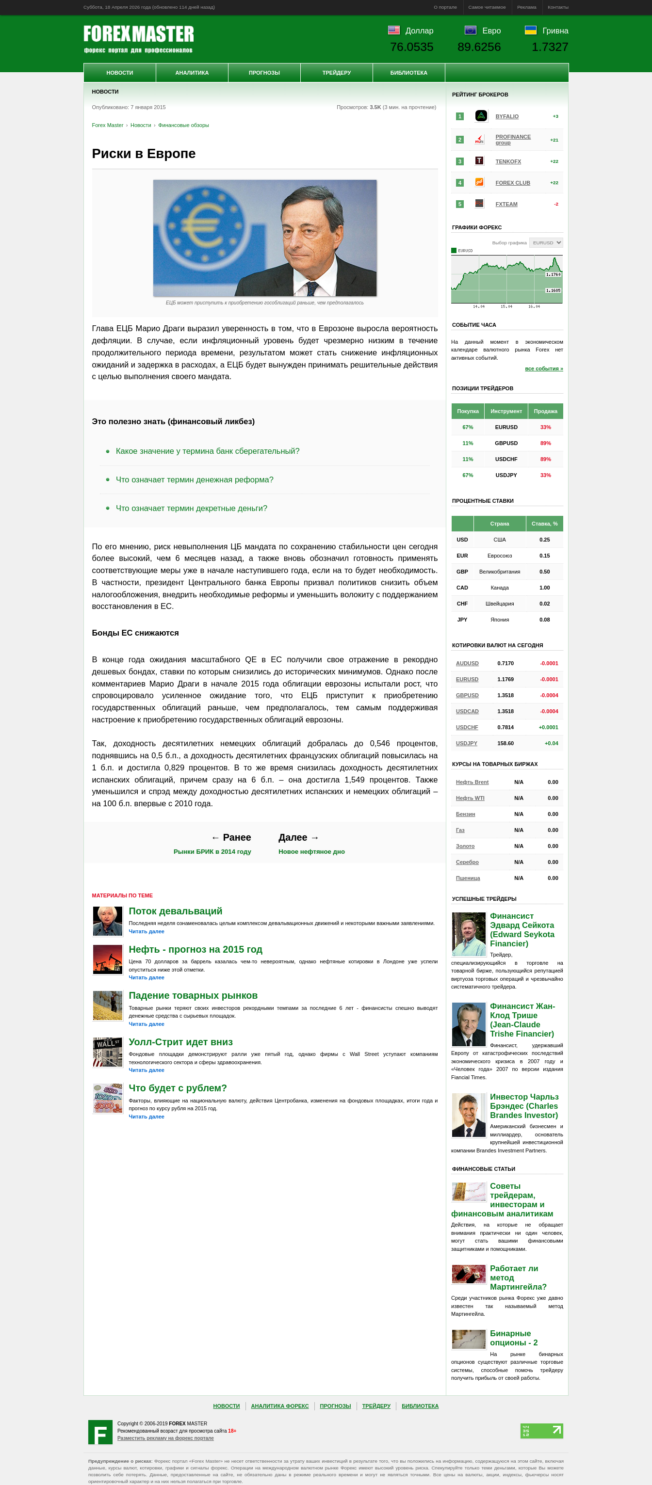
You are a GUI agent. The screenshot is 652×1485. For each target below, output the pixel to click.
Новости (119, 73)
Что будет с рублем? (178, 1088)
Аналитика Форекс (280, 1406)
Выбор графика (509, 242)
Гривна (556, 30)
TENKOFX (509, 161)
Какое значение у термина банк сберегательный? (208, 451)
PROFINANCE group (513, 139)
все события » (544, 368)
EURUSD (467, 679)
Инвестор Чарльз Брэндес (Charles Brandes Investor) (524, 1105)
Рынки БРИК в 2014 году (212, 844)
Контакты (558, 7)
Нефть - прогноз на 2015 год (196, 949)
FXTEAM (507, 204)
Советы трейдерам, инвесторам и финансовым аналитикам (502, 1200)
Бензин (465, 814)
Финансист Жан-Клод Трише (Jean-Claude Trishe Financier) (522, 1020)
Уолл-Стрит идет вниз (181, 1042)
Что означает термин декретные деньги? (191, 508)
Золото (465, 846)
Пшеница (468, 878)
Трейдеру (337, 73)
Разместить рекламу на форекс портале (165, 1438)
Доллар (420, 30)
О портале (445, 7)
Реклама (527, 7)
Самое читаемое (487, 7)
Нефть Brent (472, 782)
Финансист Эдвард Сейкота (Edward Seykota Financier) (522, 929)
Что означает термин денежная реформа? (195, 479)
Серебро (467, 862)
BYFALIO (507, 116)
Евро (492, 30)
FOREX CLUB (513, 183)
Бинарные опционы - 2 (514, 1338)
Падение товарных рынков (193, 995)
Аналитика (192, 73)
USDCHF (467, 727)
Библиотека (409, 73)
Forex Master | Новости (138, 39)
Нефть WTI (470, 798)
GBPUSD (467, 695)
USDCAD (467, 711)
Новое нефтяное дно (311, 844)
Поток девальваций (176, 911)
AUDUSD (467, 663)
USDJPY (466, 743)
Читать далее (146, 931)
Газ (460, 830)
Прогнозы (264, 73)
